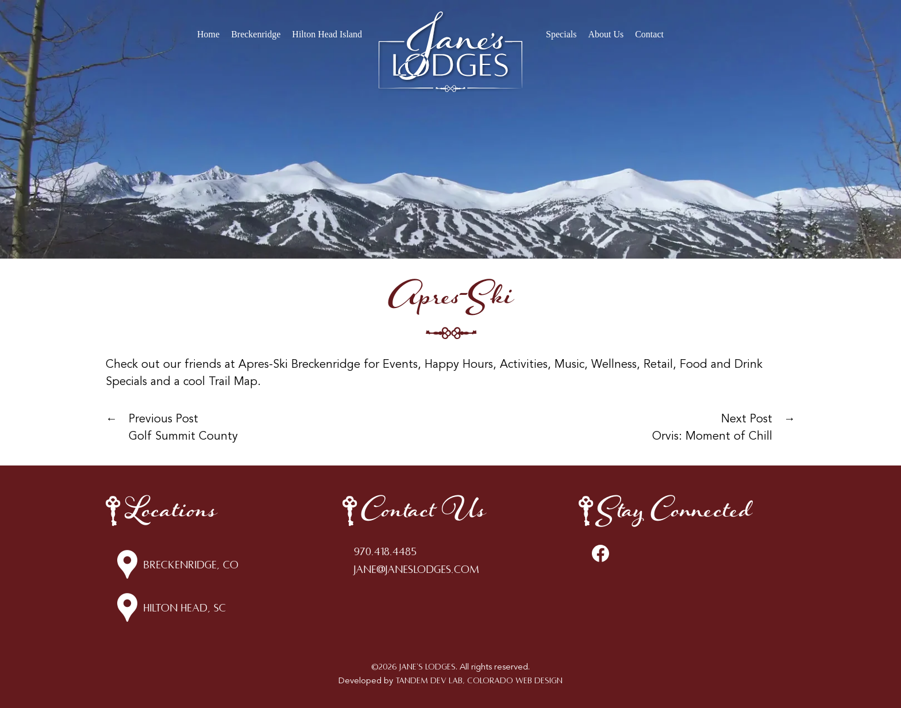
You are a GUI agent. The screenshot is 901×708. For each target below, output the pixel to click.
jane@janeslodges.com (416, 569)
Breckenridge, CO (190, 565)
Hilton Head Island (327, 34)
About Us (605, 34)
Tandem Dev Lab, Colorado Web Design (479, 680)
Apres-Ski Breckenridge (299, 365)
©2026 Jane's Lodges (413, 667)
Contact (649, 34)
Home (208, 34)
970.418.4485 (385, 551)
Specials (561, 34)
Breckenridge (255, 34)
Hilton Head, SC (184, 608)
